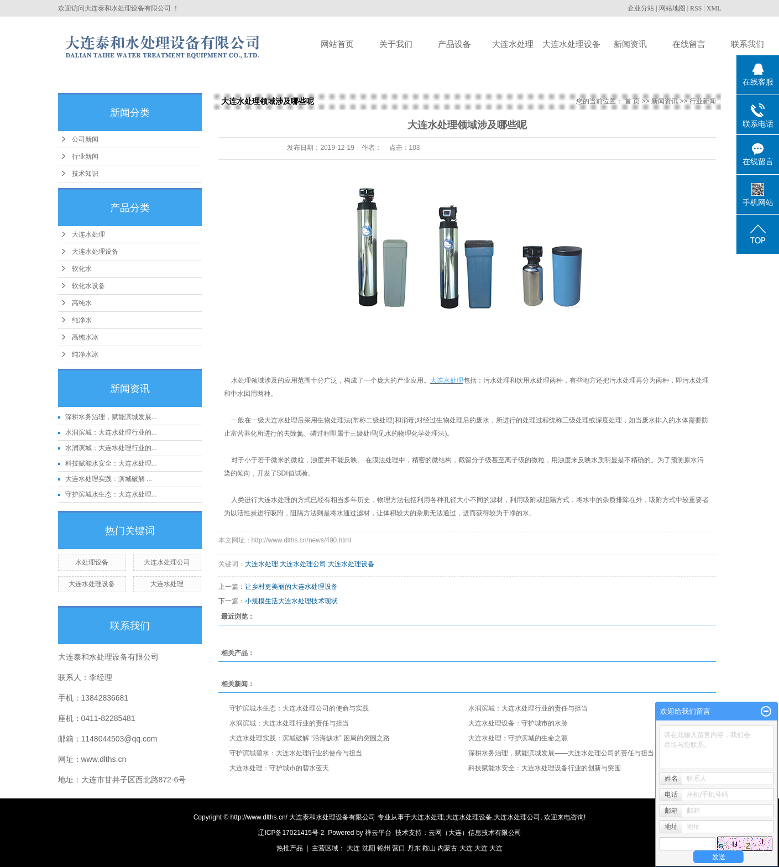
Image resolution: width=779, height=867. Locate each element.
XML (714, 8)
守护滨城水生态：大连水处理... (111, 494)
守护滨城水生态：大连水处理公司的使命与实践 (299, 708)
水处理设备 (91, 562)
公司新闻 (85, 139)
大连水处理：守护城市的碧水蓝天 (279, 768)
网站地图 (672, 8)
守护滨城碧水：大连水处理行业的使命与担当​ (295, 753)
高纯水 (82, 303)
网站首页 (337, 44)
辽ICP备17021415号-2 (291, 833)
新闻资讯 (630, 44)
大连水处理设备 (571, 44)
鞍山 (429, 848)
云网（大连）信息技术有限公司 (474, 833)
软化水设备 (88, 286)
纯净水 (82, 320)
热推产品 (289, 848)
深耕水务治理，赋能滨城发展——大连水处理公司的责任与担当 (561, 753)
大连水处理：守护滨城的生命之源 (518, 738)
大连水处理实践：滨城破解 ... (108, 479)
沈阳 (368, 848)
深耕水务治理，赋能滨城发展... (111, 417)
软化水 (82, 269)
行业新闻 (85, 156)
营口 (398, 848)
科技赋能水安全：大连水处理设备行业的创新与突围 (544, 768)
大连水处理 (513, 44)
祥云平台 (378, 833)
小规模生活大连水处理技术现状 (291, 601)
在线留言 (688, 44)
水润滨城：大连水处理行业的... (111, 432)
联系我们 (747, 44)
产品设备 (454, 44)
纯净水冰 (85, 354)
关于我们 (395, 44)
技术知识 (85, 173)
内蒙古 (447, 848)
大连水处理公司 (167, 562)
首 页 (632, 101)
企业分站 (641, 8)
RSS (696, 8)
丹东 (414, 848)
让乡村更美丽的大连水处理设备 (291, 587)
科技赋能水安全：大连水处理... (111, 463)
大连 (353, 848)
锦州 (383, 848)
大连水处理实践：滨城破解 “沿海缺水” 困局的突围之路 (309, 738)
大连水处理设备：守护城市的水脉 (518, 723)
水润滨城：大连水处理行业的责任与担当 (528, 708)
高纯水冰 (85, 337)
